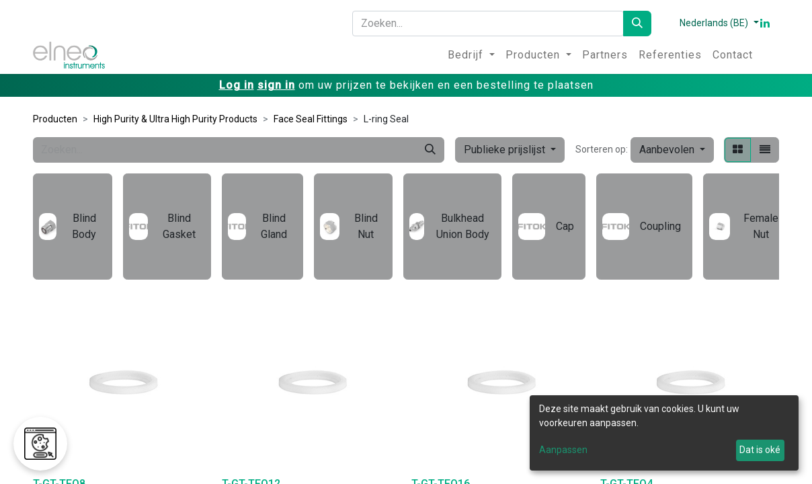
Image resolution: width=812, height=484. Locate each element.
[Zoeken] (637, 23)
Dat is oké (759, 449)
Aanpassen (563, 449)
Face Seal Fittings (311, 119)
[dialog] (664, 433)
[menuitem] (471, 55)
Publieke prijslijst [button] (506, 149)
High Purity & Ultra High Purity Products (175, 119)
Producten (55, 119)
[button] (672, 150)
